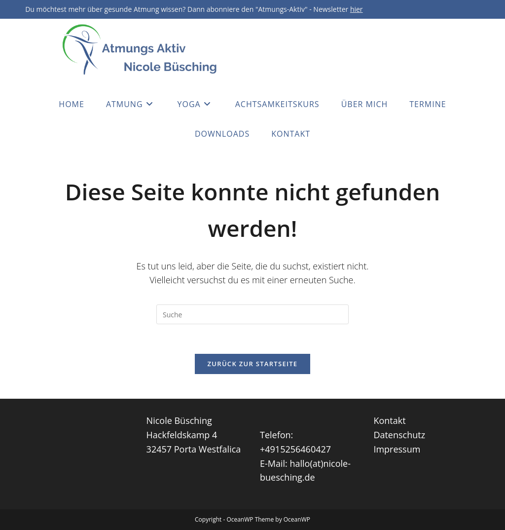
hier (356, 9)
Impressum (396, 449)
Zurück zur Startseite (253, 363)
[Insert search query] (252, 314)
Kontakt (389, 420)
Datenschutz (399, 435)
